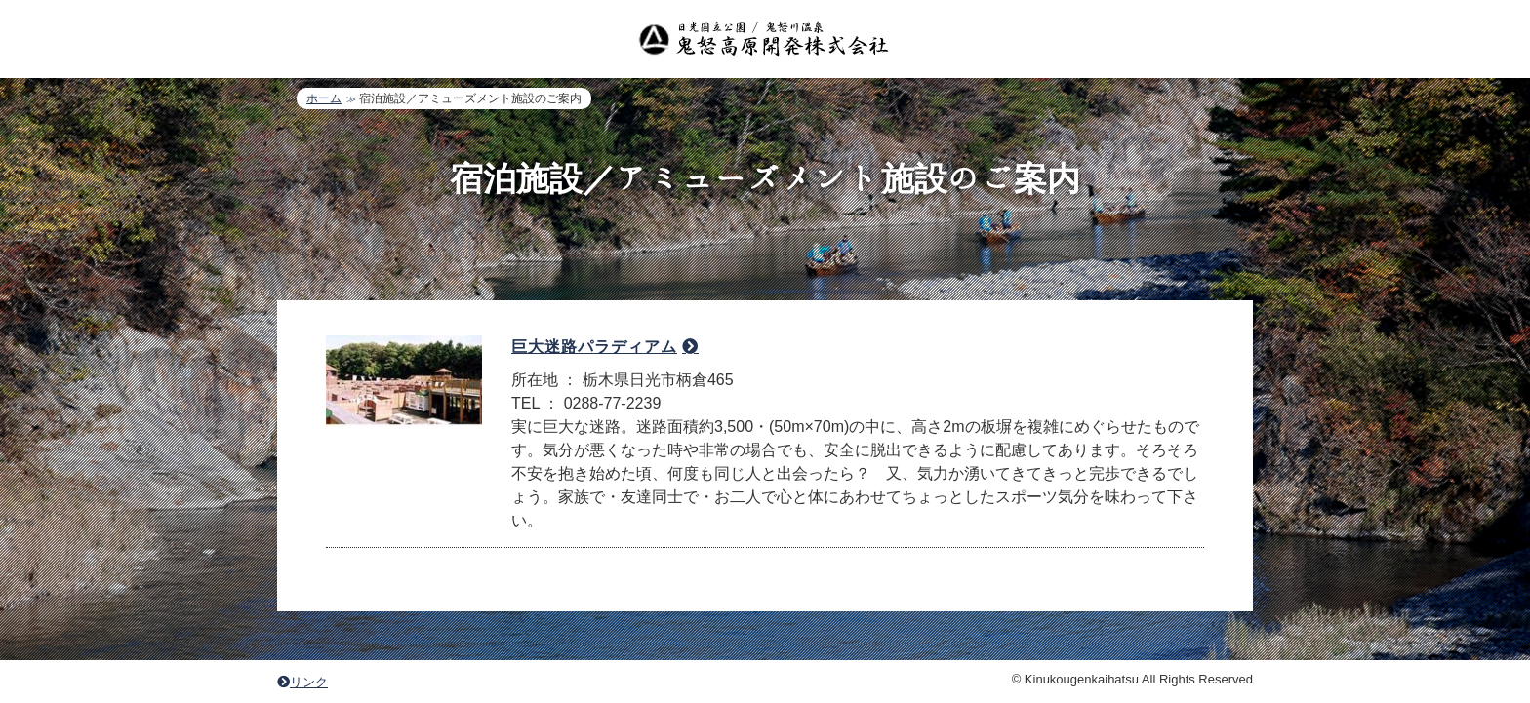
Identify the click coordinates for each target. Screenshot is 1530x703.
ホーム (324, 98)
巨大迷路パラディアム (594, 346)
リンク (302, 682)
